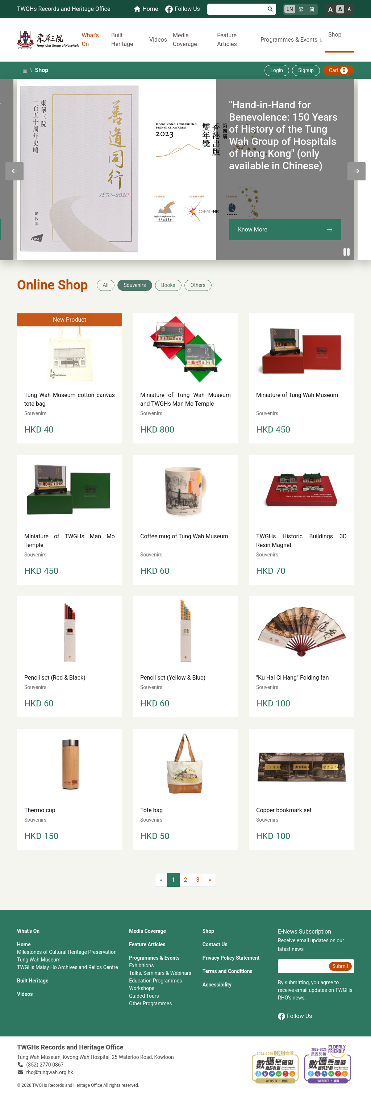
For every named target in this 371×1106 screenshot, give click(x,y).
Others (198, 285)
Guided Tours (144, 996)
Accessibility (217, 985)
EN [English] (290, 9)
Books (168, 285)
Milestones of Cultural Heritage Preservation (67, 952)
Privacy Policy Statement (231, 958)
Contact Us (215, 944)
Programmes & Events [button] (288, 39)
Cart (338, 70)
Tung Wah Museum (39, 960)
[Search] (236, 9)
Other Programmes (150, 1003)
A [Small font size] (349, 9)
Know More (252, 229)
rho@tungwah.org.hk (49, 1072)
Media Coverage (185, 39)
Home (23, 944)
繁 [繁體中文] (301, 9)
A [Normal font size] (340, 9)
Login (277, 70)
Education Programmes (155, 981)
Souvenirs (135, 285)
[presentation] (14, 171)
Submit (340, 966)
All (106, 285)
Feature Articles (227, 39)
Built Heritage (122, 39)
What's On (90, 39)
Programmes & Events (154, 958)
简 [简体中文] (311, 9)
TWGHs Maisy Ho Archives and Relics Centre (67, 967)
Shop (334, 34)
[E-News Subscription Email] (302, 966)
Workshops (141, 988)
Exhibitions (141, 965)
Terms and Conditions (228, 971)
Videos (158, 39)
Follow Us (295, 1016)
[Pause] (346, 252)
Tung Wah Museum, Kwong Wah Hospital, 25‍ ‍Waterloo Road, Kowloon (95, 1057)
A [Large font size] (330, 9)
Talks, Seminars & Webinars (160, 973)
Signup (306, 70)
